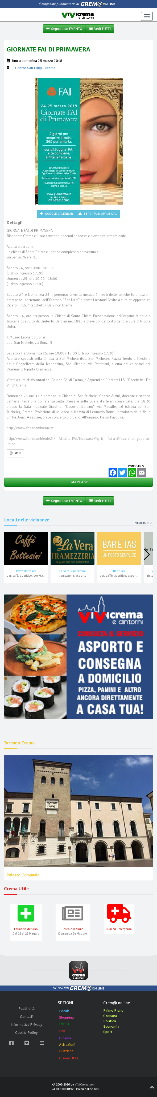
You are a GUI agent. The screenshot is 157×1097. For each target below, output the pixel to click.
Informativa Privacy (26, 1024)
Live (62, 1031)
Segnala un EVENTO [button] (64, 28)
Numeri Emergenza (119, 929)
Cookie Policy (26, 1032)
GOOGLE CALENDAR (56, 214)
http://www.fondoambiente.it (30, 428)
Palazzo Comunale (23, 875)
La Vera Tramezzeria (72, 571)
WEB (15, 453)
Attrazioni (67, 1045)
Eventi (64, 1024)
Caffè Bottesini (26, 571)
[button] (146, 555)
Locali (64, 1011)
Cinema (65, 1038)
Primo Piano (113, 1010)
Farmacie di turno (26, 929)
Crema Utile (68, 1058)
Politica (109, 1021)
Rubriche (66, 1051)
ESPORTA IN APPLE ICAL (97, 214)
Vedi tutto (143, 523)
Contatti (26, 1016)
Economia (111, 1026)
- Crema (35, 68)
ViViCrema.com (85, 1085)
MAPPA (78, 482)
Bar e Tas (119, 571)
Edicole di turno (73, 929)
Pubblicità (26, 1008)
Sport (107, 1032)
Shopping (66, 1017)
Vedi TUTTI (100, 28)
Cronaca (110, 1016)
